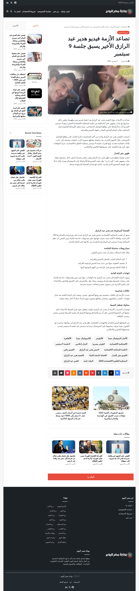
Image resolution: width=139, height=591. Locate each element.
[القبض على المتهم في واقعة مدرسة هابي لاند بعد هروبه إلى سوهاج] (117, 446)
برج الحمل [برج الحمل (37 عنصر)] (51, 515)
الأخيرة (15, 25)
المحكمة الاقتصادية (118, 344)
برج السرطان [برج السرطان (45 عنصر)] (61, 524)
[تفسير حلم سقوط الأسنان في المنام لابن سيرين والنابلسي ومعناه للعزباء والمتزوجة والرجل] (34, 57)
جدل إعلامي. (80, 344)
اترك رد (90, 477)
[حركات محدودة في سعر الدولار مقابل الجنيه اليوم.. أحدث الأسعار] (33, 147)
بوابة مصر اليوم (66, 576)
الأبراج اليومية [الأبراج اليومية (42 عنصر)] (61, 506)
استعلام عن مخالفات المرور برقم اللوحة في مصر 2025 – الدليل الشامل (17, 80)
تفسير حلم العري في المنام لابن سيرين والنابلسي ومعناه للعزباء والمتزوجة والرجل (18, 41)
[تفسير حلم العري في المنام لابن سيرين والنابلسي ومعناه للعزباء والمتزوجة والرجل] (34, 39)
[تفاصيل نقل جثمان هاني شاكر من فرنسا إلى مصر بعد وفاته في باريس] (63, 446)
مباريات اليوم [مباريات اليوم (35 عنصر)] (51, 538)
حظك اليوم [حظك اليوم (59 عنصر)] (62, 538)
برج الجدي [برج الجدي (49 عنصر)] (53, 511)
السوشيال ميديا (83, 338)
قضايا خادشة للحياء (97, 355)
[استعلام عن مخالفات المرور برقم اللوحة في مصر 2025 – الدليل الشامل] (34, 78)
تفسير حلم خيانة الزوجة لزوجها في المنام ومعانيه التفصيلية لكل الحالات (18, 98)
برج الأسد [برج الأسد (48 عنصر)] (50, 506)
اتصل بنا (17, 11)
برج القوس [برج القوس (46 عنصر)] (51, 529)
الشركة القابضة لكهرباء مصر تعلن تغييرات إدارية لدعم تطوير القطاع (91, 458)
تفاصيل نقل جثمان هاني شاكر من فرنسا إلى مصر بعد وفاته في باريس (64, 458)
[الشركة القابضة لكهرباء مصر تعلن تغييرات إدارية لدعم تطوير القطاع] (90, 446)
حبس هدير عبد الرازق (88, 349)
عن (71, 582)
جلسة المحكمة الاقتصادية (115, 349)
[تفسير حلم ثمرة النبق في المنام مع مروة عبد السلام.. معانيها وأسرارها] (34, 115)
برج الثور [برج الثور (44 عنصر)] (63, 511)
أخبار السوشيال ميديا (117, 338)
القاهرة (67, 338)
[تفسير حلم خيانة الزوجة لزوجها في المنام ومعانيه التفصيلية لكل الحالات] (34, 96)
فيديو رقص (68, 349)
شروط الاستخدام (29, 11)
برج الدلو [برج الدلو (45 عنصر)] (52, 520)
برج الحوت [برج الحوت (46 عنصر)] (62, 520)
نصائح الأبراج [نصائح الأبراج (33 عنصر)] (62, 542)
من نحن (56, 11)
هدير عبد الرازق (70, 361)
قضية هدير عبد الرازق (73, 355)
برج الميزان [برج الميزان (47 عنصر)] (62, 533)
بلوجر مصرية (98, 344)
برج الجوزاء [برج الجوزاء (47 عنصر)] (62, 515)
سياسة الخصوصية (44, 11)
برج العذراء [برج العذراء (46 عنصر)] (49, 524)
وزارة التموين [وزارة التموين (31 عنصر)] (49, 542)
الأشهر (35, 25)
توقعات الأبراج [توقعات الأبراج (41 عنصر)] (50, 533)
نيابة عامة (88, 361)
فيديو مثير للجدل (119, 355)
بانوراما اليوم (115, 27)
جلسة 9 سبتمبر (62, 344)
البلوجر (99, 338)
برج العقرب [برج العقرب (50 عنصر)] (62, 529)
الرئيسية (125, 27)
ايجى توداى (65, 11)
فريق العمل (63, 582)
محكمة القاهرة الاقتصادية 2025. (112, 361)
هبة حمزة (124, 61)
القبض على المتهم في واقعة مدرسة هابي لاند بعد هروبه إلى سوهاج (118, 458)
